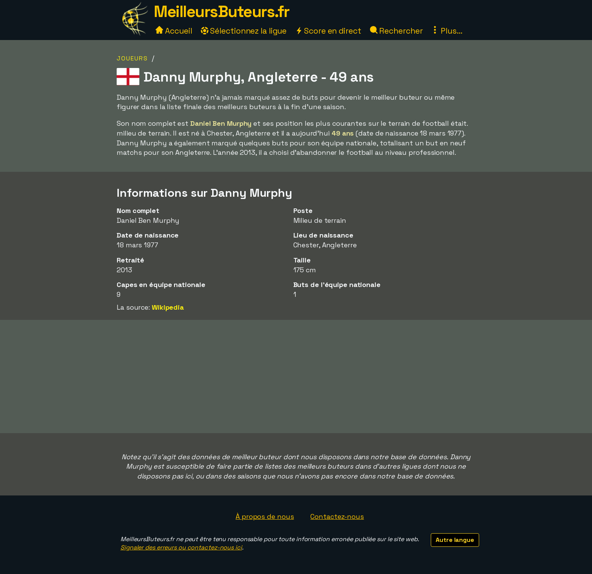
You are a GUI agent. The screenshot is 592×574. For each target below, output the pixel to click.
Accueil (174, 31)
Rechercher (396, 31)
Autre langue (455, 540)
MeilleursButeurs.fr (222, 12)
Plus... (446, 31)
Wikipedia (168, 307)
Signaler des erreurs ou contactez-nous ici (181, 547)
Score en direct (328, 31)
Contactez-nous (337, 516)
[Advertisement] (296, 376)
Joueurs (132, 58)
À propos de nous (265, 516)
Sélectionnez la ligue (244, 31)
